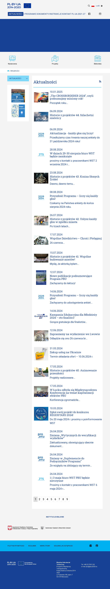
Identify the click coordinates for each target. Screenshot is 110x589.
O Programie (29, 14)
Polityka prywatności (16, 546)
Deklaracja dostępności (63, 546)
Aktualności (15, 14)
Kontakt (66, 14)
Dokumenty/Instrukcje (49, 14)
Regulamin (32, 546)
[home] (8, 71)
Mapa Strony (45, 546)
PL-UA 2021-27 (78, 14)
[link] (89, 14)
